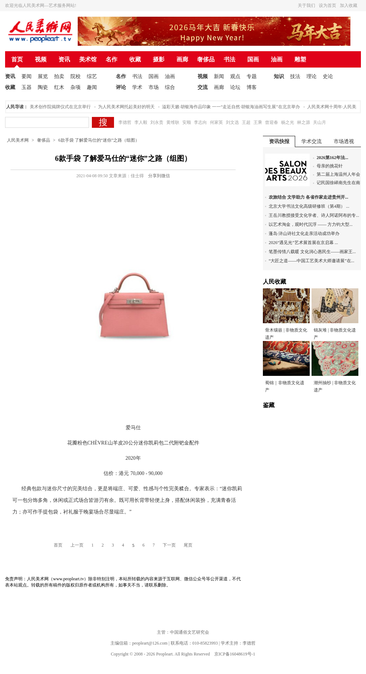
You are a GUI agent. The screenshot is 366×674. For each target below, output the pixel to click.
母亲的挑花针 (330, 165)
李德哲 (124, 122)
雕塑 (300, 59)
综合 (170, 87)
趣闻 (92, 87)
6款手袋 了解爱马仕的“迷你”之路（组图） (99, 140)
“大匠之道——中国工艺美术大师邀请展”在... (311, 260)
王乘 (257, 122)
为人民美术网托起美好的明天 (128, 106)
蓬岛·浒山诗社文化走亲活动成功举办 (304, 233)
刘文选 (232, 122)
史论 (328, 76)
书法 (229, 59)
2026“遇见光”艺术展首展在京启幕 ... (303, 242)
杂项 (75, 87)
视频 (40, 59)
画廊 (182, 59)
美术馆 (88, 59)
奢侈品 (206, 59)
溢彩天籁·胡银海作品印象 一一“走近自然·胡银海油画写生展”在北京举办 (233, 106)
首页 (17, 59)
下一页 (169, 545)
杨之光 (287, 122)
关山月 (319, 122)
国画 (253, 59)
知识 (279, 76)
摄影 (158, 59)
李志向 (200, 122)
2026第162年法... (332, 157)
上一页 (77, 545)
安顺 (186, 122)
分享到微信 (159, 175)
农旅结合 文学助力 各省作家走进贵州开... (308, 197)
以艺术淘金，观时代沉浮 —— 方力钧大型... (311, 224)
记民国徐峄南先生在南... (340, 182)
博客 (252, 87)
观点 (235, 76)
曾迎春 (271, 122)
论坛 (235, 87)
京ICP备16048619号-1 (234, 654)
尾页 (188, 545)
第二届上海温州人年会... (340, 174)
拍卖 (59, 76)
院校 (75, 76)
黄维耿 (172, 122)
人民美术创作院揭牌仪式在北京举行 (58, 106)
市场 (154, 87)
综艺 (92, 76)
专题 (252, 76)
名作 (111, 59)
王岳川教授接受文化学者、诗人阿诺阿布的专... (314, 215)
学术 (137, 87)
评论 (121, 87)
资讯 (64, 59)
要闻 (26, 76)
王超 (246, 122)
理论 (311, 76)
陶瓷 (43, 87)
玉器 (26, 87)
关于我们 (306, 5)
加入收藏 (348, 5)
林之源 (303, 122)
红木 (59, 87)
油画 (276, 59)
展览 (43, 76)
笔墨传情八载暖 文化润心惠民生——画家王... (312, 251)
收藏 (135, 59)
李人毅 (140, 122)
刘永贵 (156, 122)
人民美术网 (18, 140)
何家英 (216, 122)
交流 (203, 87)
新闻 (219, 76)
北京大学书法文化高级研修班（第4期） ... (309, 206)
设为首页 (327, 5)
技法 (295, 76)
